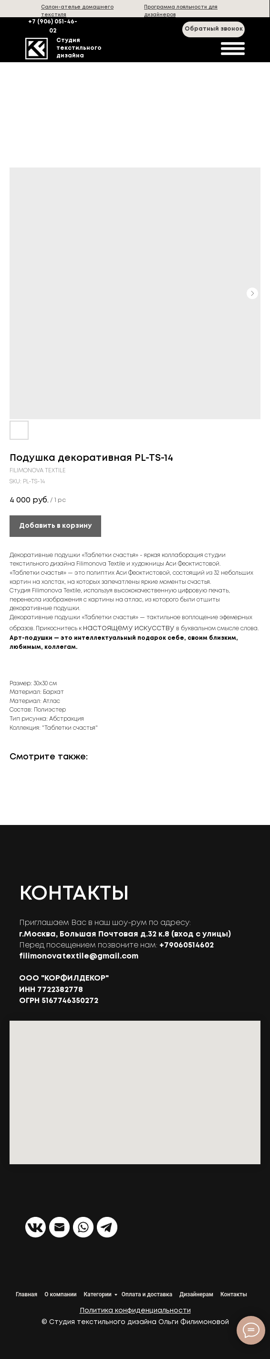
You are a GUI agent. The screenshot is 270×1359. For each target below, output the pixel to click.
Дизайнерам (196, 1294)
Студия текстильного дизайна (79, 48)
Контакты (233, 1294)
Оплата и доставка (147, 1294)
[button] (213, 29)
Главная (26, 1294)
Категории (98, 1294)
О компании (60, 1294)
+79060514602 (186, 945)
